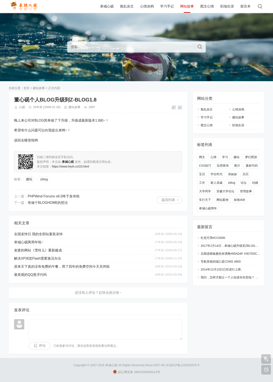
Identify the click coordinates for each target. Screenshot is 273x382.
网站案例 (222, 199)
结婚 (255, 182)
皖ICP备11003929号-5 (184, 365)
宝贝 (202, 174)
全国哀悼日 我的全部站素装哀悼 (38, 234)
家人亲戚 (216, 182)
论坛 (244, 182)
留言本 (245, 6)
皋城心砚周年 (208, 208)
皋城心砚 (107, 6)
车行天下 (205, 199)
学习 (225, 157)
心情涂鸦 (147, 6)
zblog (44, 179)
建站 (29, 179)
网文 (202, 157)
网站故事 (187, 6)
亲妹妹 (232, 174)
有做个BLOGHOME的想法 (48, 202)
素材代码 (252, 165)
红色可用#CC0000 (213, 237)
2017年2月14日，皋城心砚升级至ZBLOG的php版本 (235, 245)
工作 (202, 182)
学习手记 (167, 6)
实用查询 (223, 165)
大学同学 (205, 191)
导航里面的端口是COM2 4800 (221, 261)
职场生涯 (227, 6)
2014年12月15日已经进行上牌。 (222, 269)
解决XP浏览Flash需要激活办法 (37, 258)
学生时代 (216, 174)
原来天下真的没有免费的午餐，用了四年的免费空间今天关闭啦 (62, 266)
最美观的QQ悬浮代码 (30, 274)
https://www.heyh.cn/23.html (70, 166)
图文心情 (207, 6)
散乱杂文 (127, 6)
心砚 (22, 107)
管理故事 (246, 191)
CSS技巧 (205, 165)
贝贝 (245, 174)
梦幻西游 (251, 157)
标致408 (239, 199)
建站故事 (39, 88)
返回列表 (168, 200)
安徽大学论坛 (225, 191)
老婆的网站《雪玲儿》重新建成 (38, 250)
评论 (42, 345)
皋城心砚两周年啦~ (28, 242)
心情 (213, 157)
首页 (26, 88)
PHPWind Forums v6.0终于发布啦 (54, 196)
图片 (237, 165)
